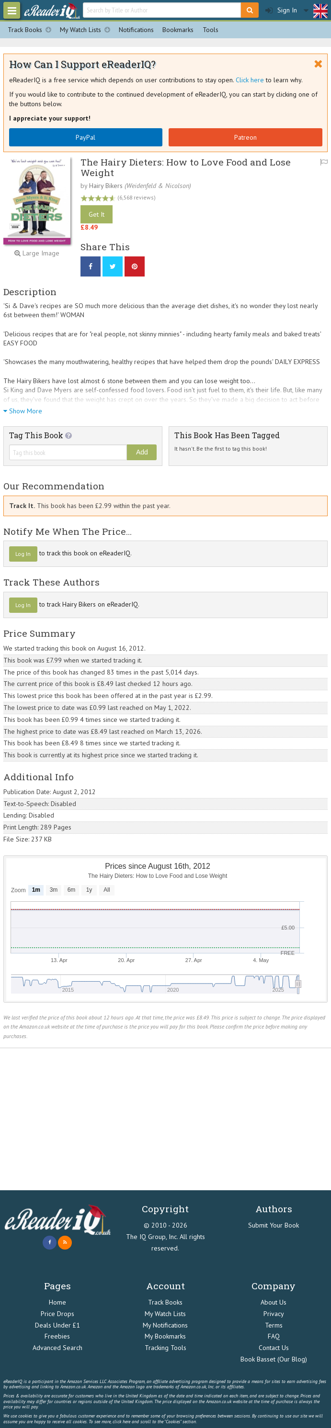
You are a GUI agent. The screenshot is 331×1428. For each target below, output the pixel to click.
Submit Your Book (273, 1225)
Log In (23, 553)
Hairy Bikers (106, 185)
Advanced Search (57, 1347)
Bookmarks (178, 29)
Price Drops (57, 1313)
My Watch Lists (87, 30)
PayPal (85, 137)
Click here (250, 80)
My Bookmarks (165, 1336)
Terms (274, 1325)
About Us (273, 1302)
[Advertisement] (165, 1119)
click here (121, 1421)
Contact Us (274, 1347)
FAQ (274, 1336)
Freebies (57, 1336)
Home (57, 1302)
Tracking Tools (165, 1347)
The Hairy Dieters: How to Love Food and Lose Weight (185, 167)
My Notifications (165, 1325)
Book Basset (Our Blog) (273, 1359)
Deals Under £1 (57, 1325)
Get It (96, 214)
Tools (210, 29)
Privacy (273, 1313)
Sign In (281, 10)
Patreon (245, 137)
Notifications (136, 29)
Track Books (32, 30)
